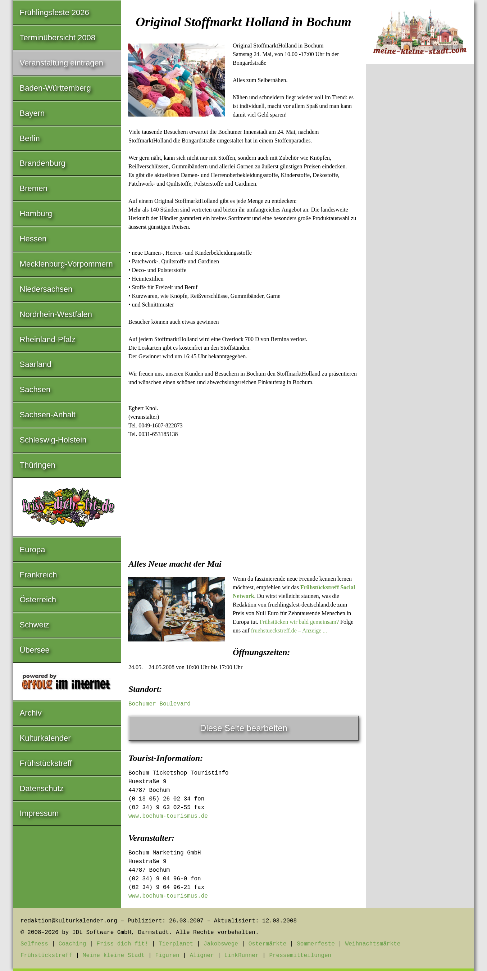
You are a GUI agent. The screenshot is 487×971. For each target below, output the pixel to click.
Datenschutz (42, 788)
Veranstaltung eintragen (61, 62)
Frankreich (38, 574)
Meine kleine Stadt (114, 955)
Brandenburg (42, 163)
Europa (32, 549)
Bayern (32, 113)
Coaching (72, 944)
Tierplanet (176, 944)
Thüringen (37, 464)
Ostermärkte (268, 944)
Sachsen (35, 389)
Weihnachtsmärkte (373, 944)
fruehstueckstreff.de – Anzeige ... (289, 630)
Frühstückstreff (46, 763)
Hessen (33, 238)
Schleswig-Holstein (53, 439)
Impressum (39, 813)
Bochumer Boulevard (159, 704)
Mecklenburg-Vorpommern (66, 263)
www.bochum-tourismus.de (168, 816)
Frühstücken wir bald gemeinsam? (299, 622)
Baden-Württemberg (55, 87)
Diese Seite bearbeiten (243, 728)
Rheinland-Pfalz (48, 339)
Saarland (35, 364)
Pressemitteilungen (300, 955)
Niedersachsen (46, 289)
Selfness (34, 944)
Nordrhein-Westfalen (56, 314)
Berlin (30, 138)
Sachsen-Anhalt (48, 414)
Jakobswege (221, 944)
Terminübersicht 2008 (57, 37)
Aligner (202, 955)
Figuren (167, 955)
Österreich (38, 599)
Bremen (33, 188)
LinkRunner (241, 955)
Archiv (31, 712)
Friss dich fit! (122, 944)
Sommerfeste (316, 944)
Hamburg (36, 213)
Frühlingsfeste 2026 (54, 12)
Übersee (35, 649)
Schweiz (34, 624)
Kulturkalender (45, 738)
